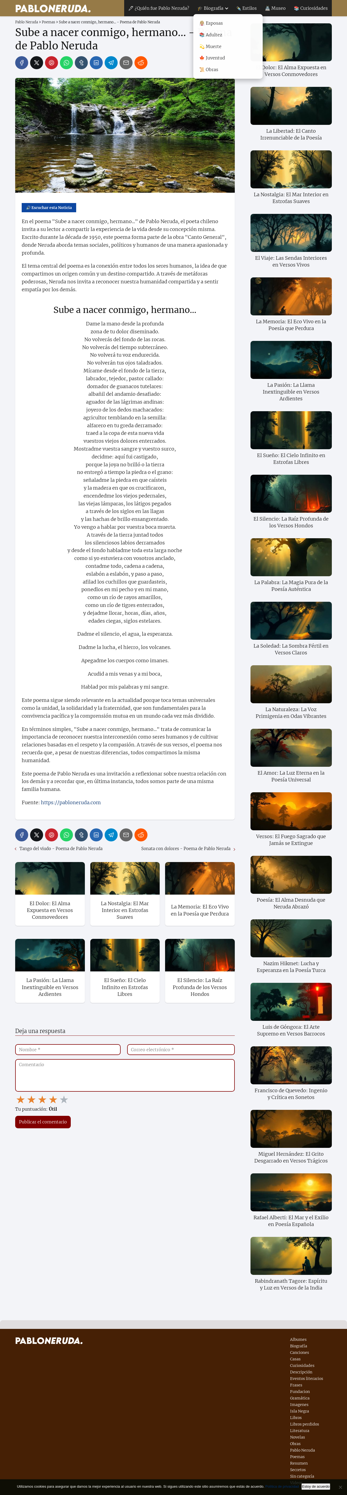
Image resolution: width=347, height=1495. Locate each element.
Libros (296, 1417)
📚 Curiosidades (311, 8)
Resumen (299, 1463)
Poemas (297, 1456)
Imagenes (299, 1404)
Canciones (299, 1352)
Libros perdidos (304, 1424)
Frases (296, 1385)
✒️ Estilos (246, 8)
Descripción (301, 1372)
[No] (340, 1487)
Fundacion (300, 1391)
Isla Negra (299, 1411)
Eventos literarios (306, 1378)
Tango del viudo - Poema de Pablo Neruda (61, 848)
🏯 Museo (275, 8)
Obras (295, 1443)
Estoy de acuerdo (315, 1486)
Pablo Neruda (302, 1450)
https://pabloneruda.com (71, 802)
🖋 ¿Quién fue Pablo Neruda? (158, 8)
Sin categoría (302, 1476)
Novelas (297, 1437)
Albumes (298, 1339)
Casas (295, 1359)
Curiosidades (302, 1365)
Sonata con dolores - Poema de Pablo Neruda (185, 848)
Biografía (298, 1346)
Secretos (298, 1469)
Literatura (299, 1430)
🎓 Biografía (210, 8)
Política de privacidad (282, 1486)
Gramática (300, 1398)
